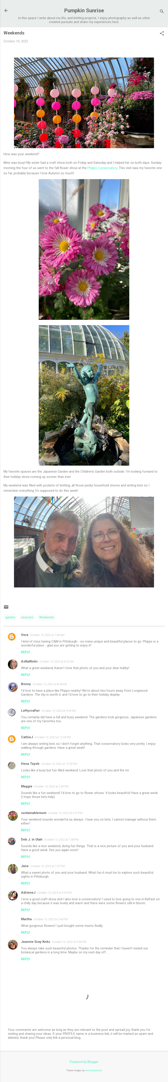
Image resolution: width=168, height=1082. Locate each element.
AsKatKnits (29, 661)
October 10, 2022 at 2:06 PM (51, 786)
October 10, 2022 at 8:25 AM (56, 661)
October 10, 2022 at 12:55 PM (59, 763)
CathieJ (27, 737)
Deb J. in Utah (31, 839)
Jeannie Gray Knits (35, 942)
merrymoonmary (93, 1070)
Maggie (26, 786)
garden (10, 617)
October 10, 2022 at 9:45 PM (54, 892)
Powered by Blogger (84, 1062)
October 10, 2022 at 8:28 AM (50, 684)
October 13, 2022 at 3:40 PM (50, 919)
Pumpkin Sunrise (84, 10)
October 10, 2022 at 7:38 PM (61, 839)
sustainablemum (33, 813)
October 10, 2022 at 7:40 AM (47, 635)
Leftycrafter (30, 711)
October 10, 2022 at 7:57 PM (47, 866)
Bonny (26, 684)
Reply (25, 652)
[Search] (161, 12)
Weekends (46, 617)
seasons (27, 617)
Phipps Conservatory (102, 168)
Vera (24, 635)
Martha (26, 919)
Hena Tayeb (30, 764)
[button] (161, 34)
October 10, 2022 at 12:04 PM (53, 737)
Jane (25, 866)
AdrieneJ (28, 893)
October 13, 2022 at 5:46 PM (69, 941)
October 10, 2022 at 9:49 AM (59, 710)
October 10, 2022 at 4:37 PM (65, 813)
